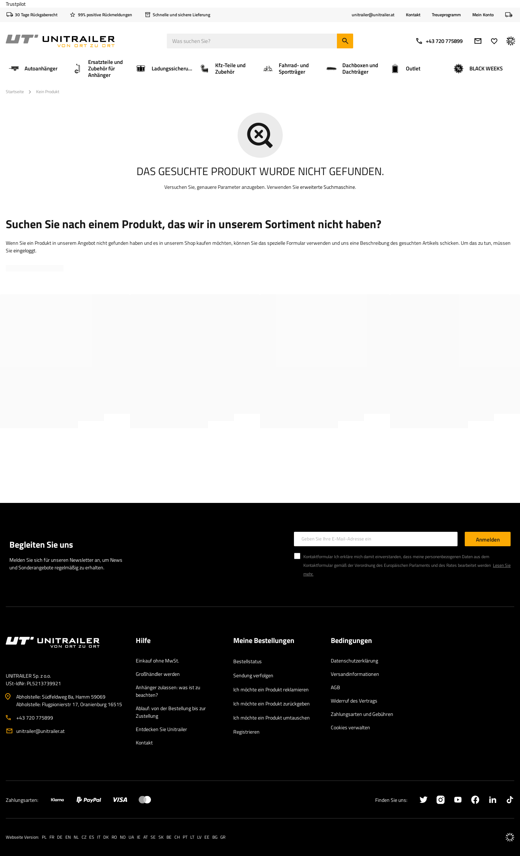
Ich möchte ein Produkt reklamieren (271, 689)
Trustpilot (16, 4)
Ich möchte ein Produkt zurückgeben (271, 703)
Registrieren (246, 731)
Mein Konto (483, 15)
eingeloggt (24, 250)
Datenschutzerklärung (354, 660)
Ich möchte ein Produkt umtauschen (271, 717)
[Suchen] (345, 41)
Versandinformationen (355, 674)
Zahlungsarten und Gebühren (362, 714)
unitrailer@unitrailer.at (40, 731)
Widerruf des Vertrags (354, 700)
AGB (335, 687)
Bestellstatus (247, 661)
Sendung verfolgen (253, 675)
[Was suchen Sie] (260, 41)
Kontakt (413, 14)
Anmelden (488, 539)
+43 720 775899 (439, 41)
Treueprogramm (446, 14)
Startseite (15, 91)
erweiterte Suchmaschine (327, 187)
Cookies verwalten (350, 727)
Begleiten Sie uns (41, 544)
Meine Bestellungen (263, 641)
